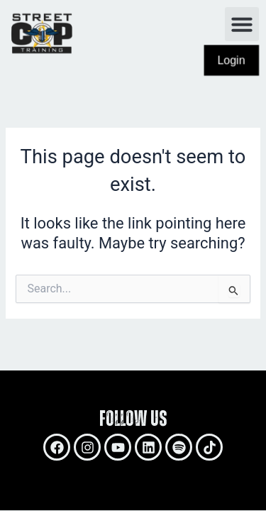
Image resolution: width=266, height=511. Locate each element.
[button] (242, 24)
